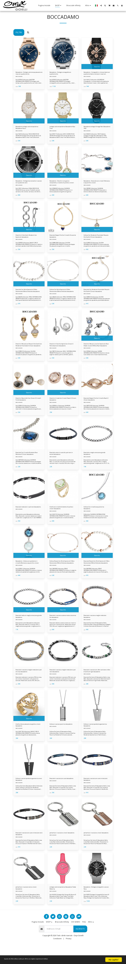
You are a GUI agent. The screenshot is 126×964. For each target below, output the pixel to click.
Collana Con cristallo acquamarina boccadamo (94, 518)
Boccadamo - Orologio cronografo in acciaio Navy (94, 906)
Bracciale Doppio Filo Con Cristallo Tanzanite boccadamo (62, 240)
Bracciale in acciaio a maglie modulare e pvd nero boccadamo (63, 684)
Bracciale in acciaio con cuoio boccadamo (61, 795)
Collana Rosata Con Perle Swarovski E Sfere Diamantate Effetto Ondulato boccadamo (61, 573)
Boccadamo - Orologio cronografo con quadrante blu (61, 73)
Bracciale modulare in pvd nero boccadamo (28, 518)
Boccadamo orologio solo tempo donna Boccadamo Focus (29, 129)
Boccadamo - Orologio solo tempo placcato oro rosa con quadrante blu (27, 73)
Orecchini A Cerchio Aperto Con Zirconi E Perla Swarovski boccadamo (62, 351)
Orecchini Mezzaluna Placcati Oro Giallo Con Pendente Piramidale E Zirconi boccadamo (29, 351)
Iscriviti (80, 948)
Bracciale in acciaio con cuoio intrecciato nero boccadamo (27, 851)
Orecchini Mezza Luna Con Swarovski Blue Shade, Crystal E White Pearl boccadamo (96, 351)
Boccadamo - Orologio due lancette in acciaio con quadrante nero (29, 184)
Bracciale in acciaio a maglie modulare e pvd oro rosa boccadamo (27, 684)
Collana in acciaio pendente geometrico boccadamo (94, 740)
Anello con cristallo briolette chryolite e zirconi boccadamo (61, 518)
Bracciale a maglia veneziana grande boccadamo (95, 462)
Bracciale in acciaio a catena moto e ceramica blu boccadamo (63, 629)
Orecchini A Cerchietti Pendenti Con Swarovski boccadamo (28, 240)
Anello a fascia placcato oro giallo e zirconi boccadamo (29, 740)
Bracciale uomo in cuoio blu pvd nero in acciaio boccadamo (62, 462)
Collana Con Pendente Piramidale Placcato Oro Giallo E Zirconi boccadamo (97, 240)
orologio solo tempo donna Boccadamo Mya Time (60, 129)
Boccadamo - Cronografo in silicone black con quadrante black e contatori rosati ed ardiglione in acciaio (95, 73)
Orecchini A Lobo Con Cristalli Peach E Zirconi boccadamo (61, 407)
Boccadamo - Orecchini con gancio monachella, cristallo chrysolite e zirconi (60, 184)
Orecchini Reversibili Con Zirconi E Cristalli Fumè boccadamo (29, 407)
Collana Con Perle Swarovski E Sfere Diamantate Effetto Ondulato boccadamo (61, 295)
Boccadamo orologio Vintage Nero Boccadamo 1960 (95, 129)
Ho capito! (113, 959)
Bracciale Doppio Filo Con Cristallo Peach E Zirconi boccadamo (94, 407)
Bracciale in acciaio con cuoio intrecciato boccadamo (95, 795)
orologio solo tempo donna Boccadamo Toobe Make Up (61, 906)
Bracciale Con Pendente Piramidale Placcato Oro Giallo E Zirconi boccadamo (96, 295)
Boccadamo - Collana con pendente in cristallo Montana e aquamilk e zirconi (28, 573)
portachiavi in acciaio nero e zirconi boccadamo (27, 906)
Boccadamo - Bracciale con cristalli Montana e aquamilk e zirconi (95, 184)
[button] (101, 5)
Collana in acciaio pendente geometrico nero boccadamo (27, 795)
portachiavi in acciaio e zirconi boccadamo (61, 851)
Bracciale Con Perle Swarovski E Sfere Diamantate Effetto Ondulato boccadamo (28, 295)
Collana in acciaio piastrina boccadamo (60, 740)
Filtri (19, 32)
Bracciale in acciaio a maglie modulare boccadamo (95, 629)
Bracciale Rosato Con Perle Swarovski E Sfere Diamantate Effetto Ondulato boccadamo (95, 573)
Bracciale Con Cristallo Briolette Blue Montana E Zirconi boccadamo (28, 462)
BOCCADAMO (19, 77)
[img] (29, 53)
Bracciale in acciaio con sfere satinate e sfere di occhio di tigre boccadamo (96, 684)
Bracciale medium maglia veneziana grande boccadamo (27, 629)
